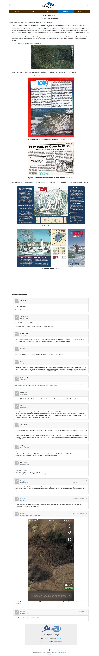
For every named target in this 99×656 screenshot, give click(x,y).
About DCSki (81, 11)
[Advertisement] (51, 282)
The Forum (49, 11)
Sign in (11, 5)
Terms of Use (63, 652)
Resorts (33, 11)
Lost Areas (65, 11)
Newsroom (17, 11)
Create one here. (57, 641)
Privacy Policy (57, 652)
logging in (58, 638)
